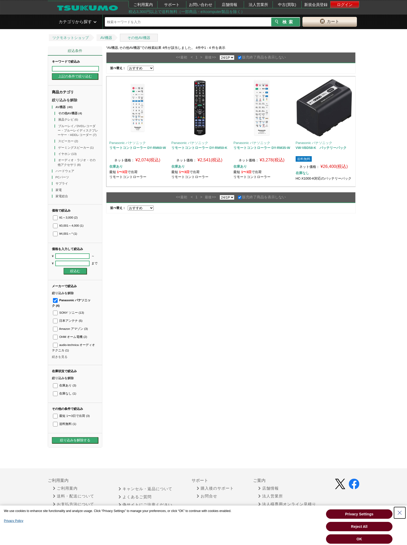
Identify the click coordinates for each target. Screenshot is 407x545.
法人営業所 (258, 4)
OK (359, 539)
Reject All (359, 526)
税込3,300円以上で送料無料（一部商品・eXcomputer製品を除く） (186, 11)
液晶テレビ (68, 119)
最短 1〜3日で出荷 (71, 415)
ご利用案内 (143, 4)
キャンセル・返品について (145, 489)
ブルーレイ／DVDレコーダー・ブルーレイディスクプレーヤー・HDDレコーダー (78, 130)
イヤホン (67, 153)
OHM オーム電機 (70, 336)
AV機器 (106, 38)
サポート (172, 4)
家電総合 (62, 196)
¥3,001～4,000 (68, 225)
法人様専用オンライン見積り (287, 504)
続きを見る (59, 356)
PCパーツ (63, 177)
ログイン (344, 4)
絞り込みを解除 (64, 100)
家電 (59, 190)
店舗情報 (229, 4)
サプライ (62, 183)
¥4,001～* (65, 233)
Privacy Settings (359, 514)
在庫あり (64, 385)
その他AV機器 (138, 38)
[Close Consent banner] (399, 512)
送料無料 (64, 423)
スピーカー (68, 141)
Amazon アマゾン (70, 328)
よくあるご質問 (135, 497)
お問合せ (207, 496)
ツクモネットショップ (70, 38)
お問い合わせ (200, 4)
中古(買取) (287, 4)
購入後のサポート (215, 488)
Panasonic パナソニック (127, 143)
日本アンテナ (67, 320)
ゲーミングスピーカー (76, 147)
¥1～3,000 (65, 217)
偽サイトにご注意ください (145, 505)
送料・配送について (73, 496)
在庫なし (64, 393)
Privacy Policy (13, 521)
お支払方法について (73, 504)
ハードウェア (65, 171)
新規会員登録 (316, 4)
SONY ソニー (68, 312)
